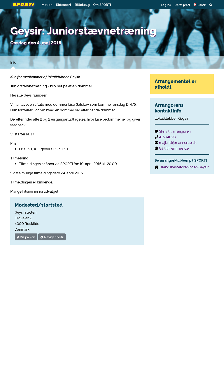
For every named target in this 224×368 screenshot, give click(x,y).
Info (13, 62)
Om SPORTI (102, 4)
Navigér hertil (52, 237)
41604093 (167, 136)
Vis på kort (26, 237)
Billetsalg (82, 4)
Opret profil (182, 5)
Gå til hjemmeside (174, 148)
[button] (199, 4)
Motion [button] (47, 4)
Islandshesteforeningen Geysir (184, 166)
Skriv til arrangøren (175, 131)
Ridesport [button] (63, 4)
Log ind (166, 5)
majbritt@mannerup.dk (178, 142)
